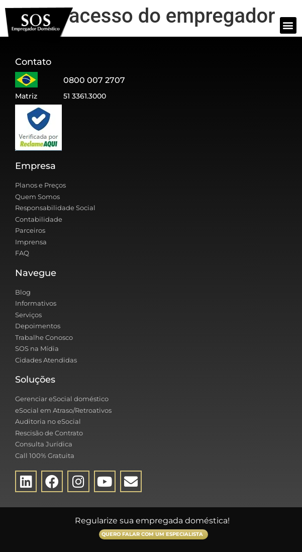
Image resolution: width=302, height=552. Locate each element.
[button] (288, 25)
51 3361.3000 (84, 96)
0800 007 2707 (94, 80)
